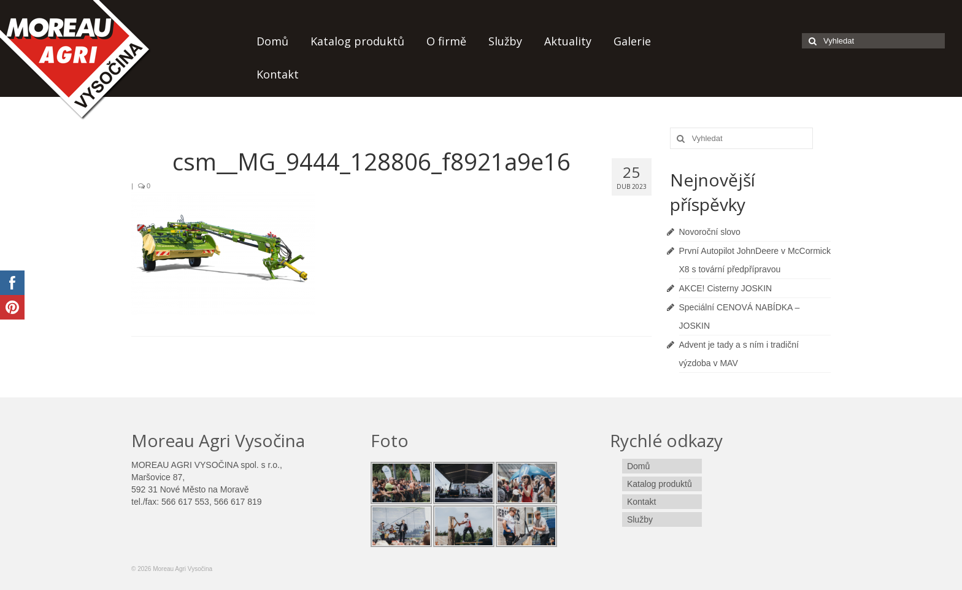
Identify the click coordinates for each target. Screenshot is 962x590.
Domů (272, 41)
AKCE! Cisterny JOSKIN (725, 288)
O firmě (446, 41)
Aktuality (567, 41)
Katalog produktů (357, 41)
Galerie (632, 41)
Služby (505, 41)
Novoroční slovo (710, 232)
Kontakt (277, 74)
